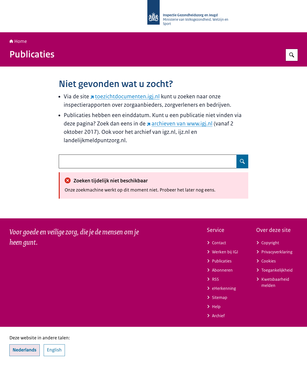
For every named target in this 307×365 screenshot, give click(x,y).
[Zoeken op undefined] (242, 161)
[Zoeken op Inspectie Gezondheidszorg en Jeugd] (292, 55)
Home (18, 41)
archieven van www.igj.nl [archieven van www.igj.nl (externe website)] (179, 123)
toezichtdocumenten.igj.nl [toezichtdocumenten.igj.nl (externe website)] (125, 96)
